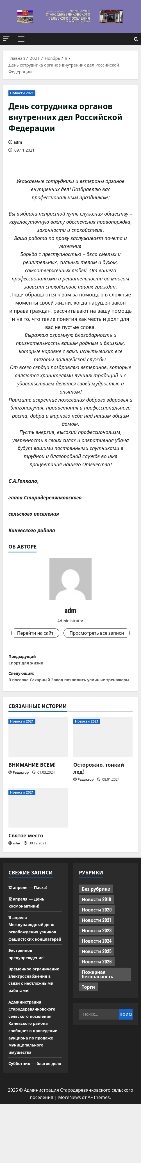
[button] (6, 38)
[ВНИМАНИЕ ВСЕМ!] (38, 767)
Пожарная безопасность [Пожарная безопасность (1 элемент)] (97, 1004)
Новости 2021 (22, 93)
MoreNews (69, 1156)
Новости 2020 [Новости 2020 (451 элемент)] (97, 940)
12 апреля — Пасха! (30, 917)
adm (17, 142)
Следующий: (70, 701)
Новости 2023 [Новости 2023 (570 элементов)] (97, 961)
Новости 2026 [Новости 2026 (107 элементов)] (97, 992)
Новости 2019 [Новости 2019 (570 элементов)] (96, 929)
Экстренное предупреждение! (29, 991)
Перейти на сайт (70, 633)
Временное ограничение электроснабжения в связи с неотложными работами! (34, 1020)
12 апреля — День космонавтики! (28, 933)
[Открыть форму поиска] (136, 39)
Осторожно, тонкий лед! (98, 798)
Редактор (21, 803)
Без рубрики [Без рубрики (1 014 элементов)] (96, 919)
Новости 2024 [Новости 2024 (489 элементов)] (97, 971)
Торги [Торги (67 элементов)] (88, 1017)
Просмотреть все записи (70, 648)
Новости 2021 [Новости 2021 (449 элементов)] (96, 950)
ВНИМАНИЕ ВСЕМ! (32, 795)
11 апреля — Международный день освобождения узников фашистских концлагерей (34, 962)
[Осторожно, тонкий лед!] (103, 767)
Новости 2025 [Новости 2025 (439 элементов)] (97, 981)
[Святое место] (38, 838)
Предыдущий (70, 677)
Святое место (25, 865)
